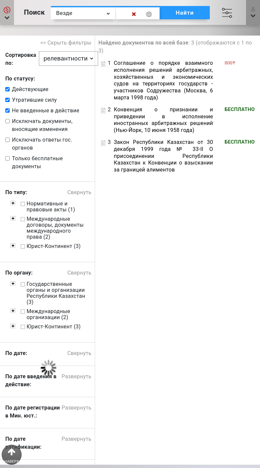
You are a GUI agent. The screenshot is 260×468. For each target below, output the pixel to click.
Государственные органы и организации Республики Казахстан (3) (56, 293)
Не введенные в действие (45, 110)
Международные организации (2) (48, 314)
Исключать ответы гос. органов (42, 144)
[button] (253, 12)
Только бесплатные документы (37, 162)
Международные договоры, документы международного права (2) (55, 228)
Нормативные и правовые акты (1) (51, 207)
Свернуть (79, 192)
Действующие (30, 89)
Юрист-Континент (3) (54, 246)
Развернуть (76, 376)
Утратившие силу (34, 100)
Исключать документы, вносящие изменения (42, 125)
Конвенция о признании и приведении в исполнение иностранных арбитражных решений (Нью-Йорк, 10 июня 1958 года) (163, 119)
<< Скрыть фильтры (66, 43)
